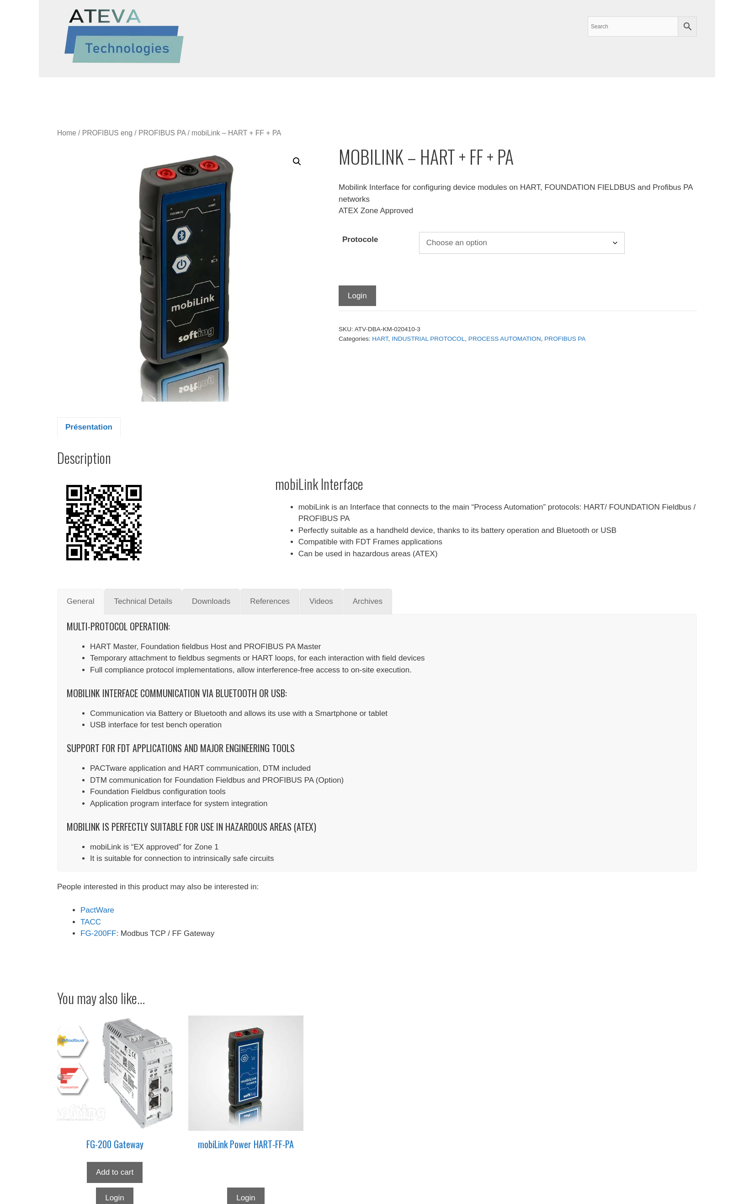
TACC (90, 922)
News (287, 93)
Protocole (360, 239)
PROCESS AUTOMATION (504, 338)
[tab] (80, 601)
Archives (207, 93)
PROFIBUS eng (107, 133)
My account (358, 93)
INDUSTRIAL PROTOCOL (428, 338)
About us (252, 93)
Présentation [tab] (88, 427)
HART (380, 338)
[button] (297, 161)
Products (126, 93)
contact (317, 93)
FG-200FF (98, 933)
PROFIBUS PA (162, 133)
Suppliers (169, 93)
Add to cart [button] (114, 1172)
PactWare (97, 910)
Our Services (71, 93)
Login (357, 295)
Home (66, 133)
